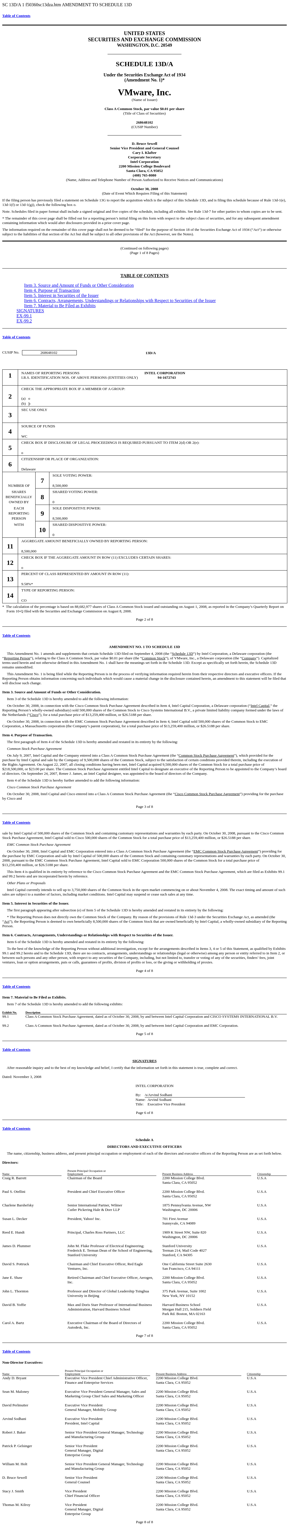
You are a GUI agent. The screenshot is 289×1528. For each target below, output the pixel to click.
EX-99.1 (24, 315)
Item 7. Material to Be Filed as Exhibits (60, 305)
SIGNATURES (30, 310)
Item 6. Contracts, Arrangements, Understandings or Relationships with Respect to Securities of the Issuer (120, 300)
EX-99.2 (24, 320)
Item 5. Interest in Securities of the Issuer (61, 295)
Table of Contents (16, 16)
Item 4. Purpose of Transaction (52, 290)
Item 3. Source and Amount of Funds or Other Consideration (79, 285)
